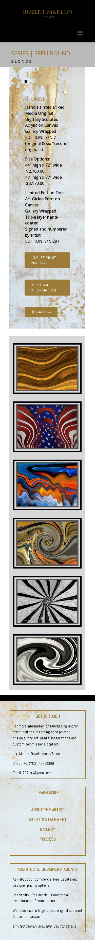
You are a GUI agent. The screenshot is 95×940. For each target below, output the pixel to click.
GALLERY (41, 312)
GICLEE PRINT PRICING (43, 260)
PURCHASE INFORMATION (43, 287)
